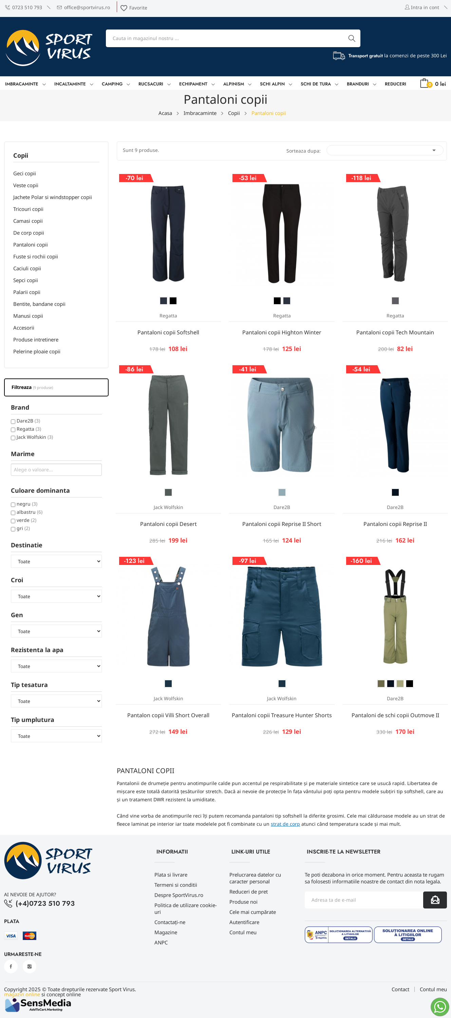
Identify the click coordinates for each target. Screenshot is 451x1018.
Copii (20, 155)
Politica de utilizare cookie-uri (185, 908)
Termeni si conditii (175, 884)
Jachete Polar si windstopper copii (52, 197)
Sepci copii (25, 280)
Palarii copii (26, 292)
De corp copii (28, 232)
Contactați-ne (169, 922)
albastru (29, 512)
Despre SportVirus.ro (178, 895)
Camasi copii (28, 220)
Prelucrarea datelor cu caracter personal (255, 878)
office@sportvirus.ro (83, 7)
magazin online (22, 994)
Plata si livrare (170, 874)
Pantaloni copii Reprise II (395, 524)
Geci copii (24, 173)
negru (27, 504)
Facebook (11, 966)
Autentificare (244, 922)
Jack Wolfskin (35, 437)
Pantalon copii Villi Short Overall (168, 715)
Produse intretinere (35, 339)
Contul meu (243, 932)
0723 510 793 (23, 7)
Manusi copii (28, 315)
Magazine (165, 932)
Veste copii (25, 185)
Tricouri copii (28, 208)
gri (23, 528)
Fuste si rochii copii (35, 256)
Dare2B (28, 420)
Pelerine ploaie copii (36, 351)
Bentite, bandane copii (39, 303)
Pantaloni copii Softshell (168, 332)
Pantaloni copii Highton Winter (281, 332)
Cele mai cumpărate (252, 911)
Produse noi (243, 901)
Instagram (29, 966)
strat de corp (285, 824)
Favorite (133, 7)
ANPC (161, 942)
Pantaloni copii (30, 244)
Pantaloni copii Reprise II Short (281, 524)
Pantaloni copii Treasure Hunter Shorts (282, 715)
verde (26, 520)
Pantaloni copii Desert (168, 524)
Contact (400, 989)
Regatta (29, 429)
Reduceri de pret (248, 891)
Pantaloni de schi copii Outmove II (395, 715)
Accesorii (23, 327)
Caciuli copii (27, 268)
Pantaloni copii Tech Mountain (395, 332)
